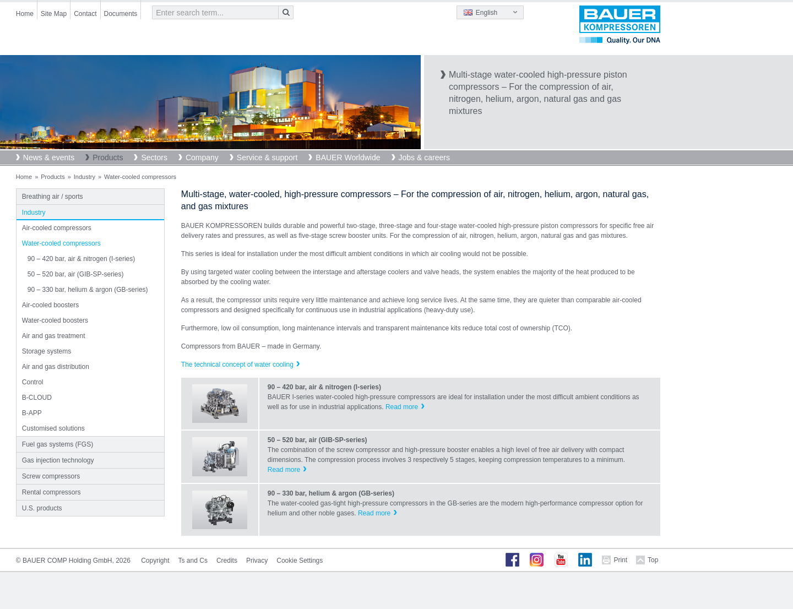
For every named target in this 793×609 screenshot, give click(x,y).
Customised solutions (53, 428)
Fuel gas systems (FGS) (57, 444)
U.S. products (42, 508)
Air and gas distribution (55, 367)
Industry (84, 176)
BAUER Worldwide (348, 157)
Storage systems (46, 351)
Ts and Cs (193, 560)
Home (25, 14)
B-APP (32, 413)
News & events (48, 157)
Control (33, 382)
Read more (401, 407)
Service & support (267, 157)
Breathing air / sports (52, 196)
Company (202, 157)
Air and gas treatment (53, 336)
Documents (121, 14)
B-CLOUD (37, 397)
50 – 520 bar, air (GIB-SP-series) (76, 274)
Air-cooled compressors (56, 228)
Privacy (257, 560)
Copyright (155, 560)
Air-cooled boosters (50, 305)
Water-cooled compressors (61, 243)
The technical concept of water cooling (237, 364)
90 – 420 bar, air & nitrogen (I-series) (81, 259)
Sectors (154, 157)
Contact (85, 14)
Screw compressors (51, 476)
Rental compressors (51, 492)
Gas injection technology (58, 460)
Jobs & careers (424, 157)
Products (108, 157)
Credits (226, 560)
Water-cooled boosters (55, 320)
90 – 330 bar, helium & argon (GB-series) (88, 289)
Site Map (54, 14)
